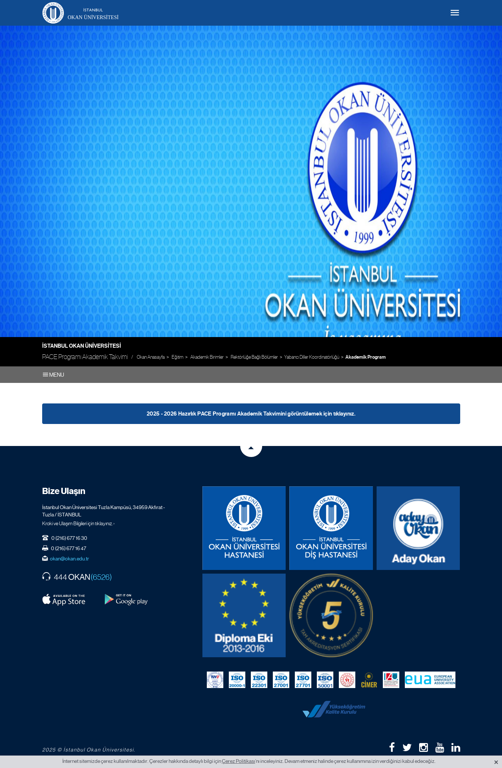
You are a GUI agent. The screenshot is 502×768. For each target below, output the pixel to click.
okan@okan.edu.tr (69, 559)
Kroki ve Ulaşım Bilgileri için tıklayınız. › (78, 523)
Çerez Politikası (238, 761)
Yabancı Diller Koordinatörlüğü (311, 357)
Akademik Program (365, 357)
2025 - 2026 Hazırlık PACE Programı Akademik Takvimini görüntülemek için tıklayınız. (251, 413)
